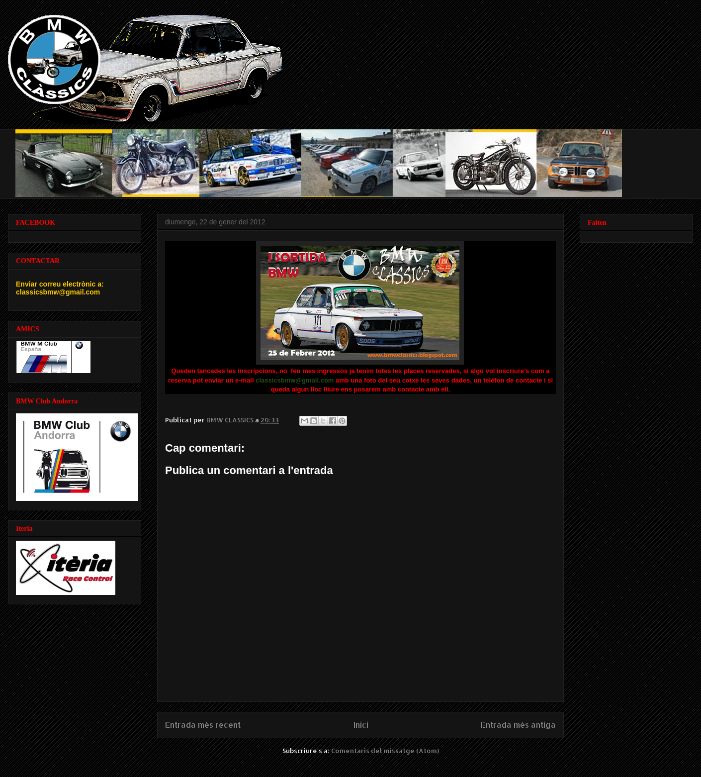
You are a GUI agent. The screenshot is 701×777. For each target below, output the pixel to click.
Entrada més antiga (518, 725)
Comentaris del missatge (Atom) (385, 751)
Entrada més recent (203, 725)
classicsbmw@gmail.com (295, 380)
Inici (360, 725)
